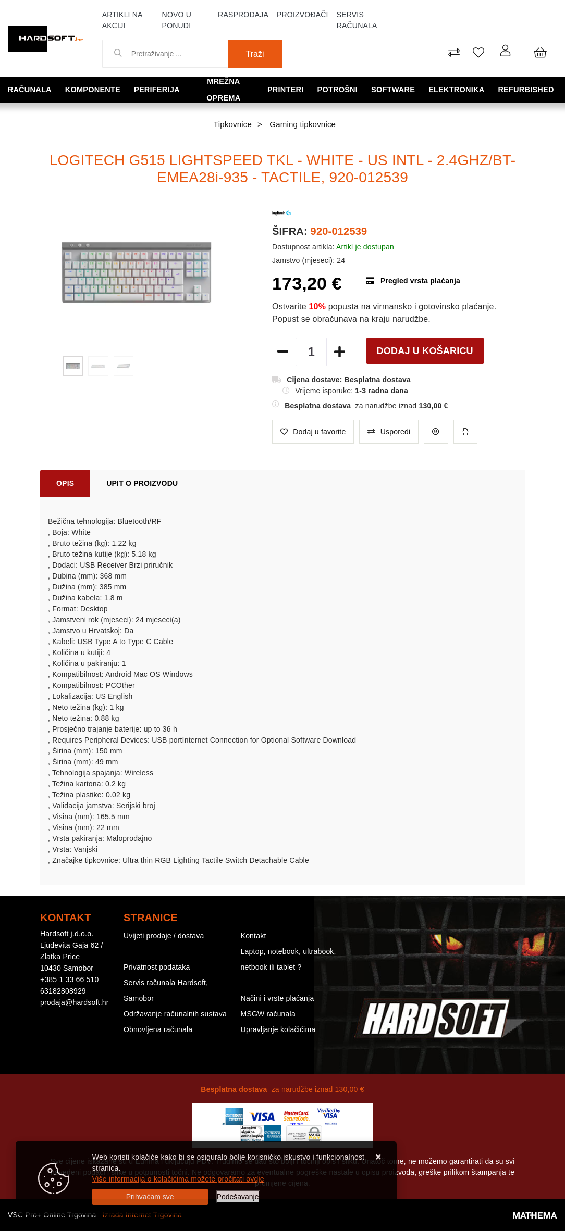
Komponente (93, 89)
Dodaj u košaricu (425, 351)
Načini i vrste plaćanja (277, 998)
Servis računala (357, 20)
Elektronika (459, 89)
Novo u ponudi (176, 20)
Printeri (292, 89)
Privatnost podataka (157, 967)
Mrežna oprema (226, 89)
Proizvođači (302, 14)
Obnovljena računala (158, 1029)
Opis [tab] (65, 483)
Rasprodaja (243, 14)
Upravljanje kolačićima (278, 1029)
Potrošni (342, 89)
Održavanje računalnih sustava (175, 1014)
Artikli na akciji (122, 20)
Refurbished (528, 89)
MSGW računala (268, 1014)
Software (397, 89)
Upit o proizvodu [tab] (142, 483)
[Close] (150, 1197)
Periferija (155, 89)
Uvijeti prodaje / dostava (164, 936)
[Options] (238, 1196)
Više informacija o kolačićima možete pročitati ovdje (178, 1179)
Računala (31, 89)
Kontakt (253, 936)
